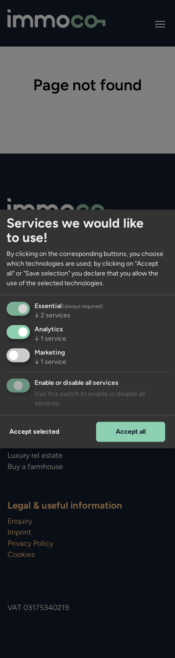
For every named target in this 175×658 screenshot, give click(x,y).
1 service (50, 339)
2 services (52, 316)
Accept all (131, 432)
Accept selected (34, 432)
